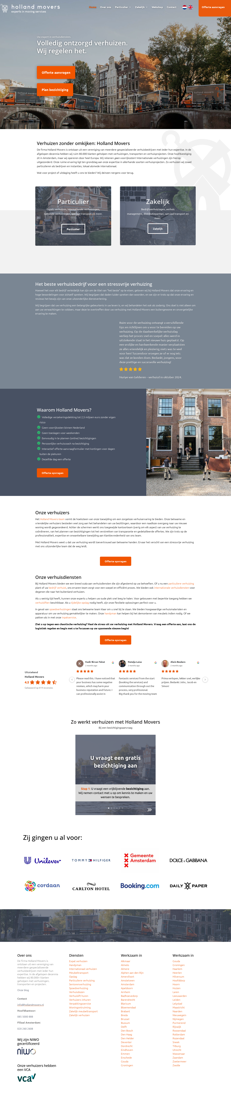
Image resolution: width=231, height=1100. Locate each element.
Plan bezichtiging (55, 90)
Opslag (73, 976)
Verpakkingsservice (80, 1003)
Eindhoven (127, 1049)
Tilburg (177, 1046)
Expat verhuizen (78, 961)
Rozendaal (178, 1038)
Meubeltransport (78, 972)
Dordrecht (127, 1046)
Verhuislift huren (78, 995)
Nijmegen (178, 1019)
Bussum (125, 1022)
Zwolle (176, 1065)
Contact (171, 7)
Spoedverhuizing (78, 988)
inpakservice (69, 617)
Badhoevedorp (129, 995)
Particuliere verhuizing (82, 980)
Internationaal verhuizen (83, 968)
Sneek (176, 1042)
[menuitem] (184, 7)
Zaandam (178, 1057)
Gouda (124, 1061)
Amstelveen (128, 980)
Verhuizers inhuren (80, 999)
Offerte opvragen (52, 473)
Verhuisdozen (77, 992)
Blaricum (126, 1003)
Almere (125, 968)
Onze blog (23, 990)
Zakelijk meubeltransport (83, 1011)
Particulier (121, 7)
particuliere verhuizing (181, 583)
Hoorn (176, 984)
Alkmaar (125, 961)
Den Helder (127, 1038)
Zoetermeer (179, 1061)
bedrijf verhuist (57, 587)
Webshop (157, 7)
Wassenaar (179, 1053)
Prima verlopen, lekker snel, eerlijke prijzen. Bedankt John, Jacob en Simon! (181, 682)
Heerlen (177, 972)
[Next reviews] (205, 679)
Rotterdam (179, 1034)
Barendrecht (128, 999)
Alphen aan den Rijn (132, 972)
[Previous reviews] (72, 679)
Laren (176, 992)
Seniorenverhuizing (80, 984)
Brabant (125, 1011)
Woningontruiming (80, 1007)
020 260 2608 (25, 1028)
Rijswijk (177, 1026)
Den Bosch (127, 1030)
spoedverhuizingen (60, 609)
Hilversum (178, 976)
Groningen (127, 1065)
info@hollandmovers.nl (30, 1004)
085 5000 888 (25, 1016)
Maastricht (179, 1007)
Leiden (176, 999)
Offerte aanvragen (213, 7)
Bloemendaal (128, 1007)
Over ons (105, 7)
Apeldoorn (127, 988)
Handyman (75, 965)
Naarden (177, 1011)
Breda (124, 1015)
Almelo (125, 965)
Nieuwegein (179, 1015)
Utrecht (177, 1049)
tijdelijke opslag (80, 602)
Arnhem (125, 992)
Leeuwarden (180, 995)
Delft (124, 1026)
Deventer (126, 1042)
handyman (110, 613)
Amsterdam (127, 984)
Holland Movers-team (52, 519)
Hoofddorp (179, 980)
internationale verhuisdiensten (171, 587)
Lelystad (177, 1003)
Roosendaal (179, 1030)
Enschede (126, 1057)
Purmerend (179, 1022)
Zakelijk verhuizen (79, 1015)
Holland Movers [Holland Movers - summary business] (34, 676)
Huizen (176, 988)
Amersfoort (127, 976)
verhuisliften (42, 602)
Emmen (125, 1053)
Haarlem (177, 968)
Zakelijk (140, 7)
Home (92, 7)
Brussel (125, 1019)
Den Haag (126, 1034)
